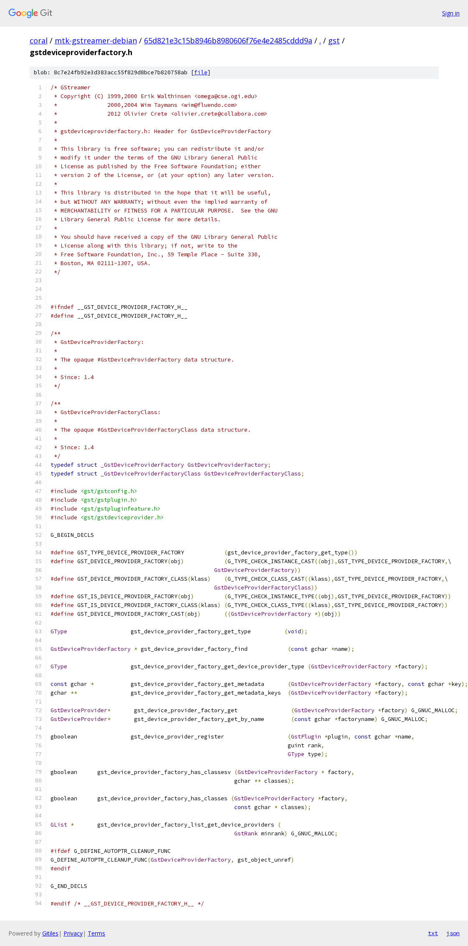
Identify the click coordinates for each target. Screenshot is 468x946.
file (200, 72)
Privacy (73, 933)
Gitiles (50, 933)
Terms (96, 933)
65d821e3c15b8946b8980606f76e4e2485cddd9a (228, 40)
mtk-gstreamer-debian (96, 40)
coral (39, 40)
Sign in (451, 13)
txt (433, 933)
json (453, 933)
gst (334, 40)
